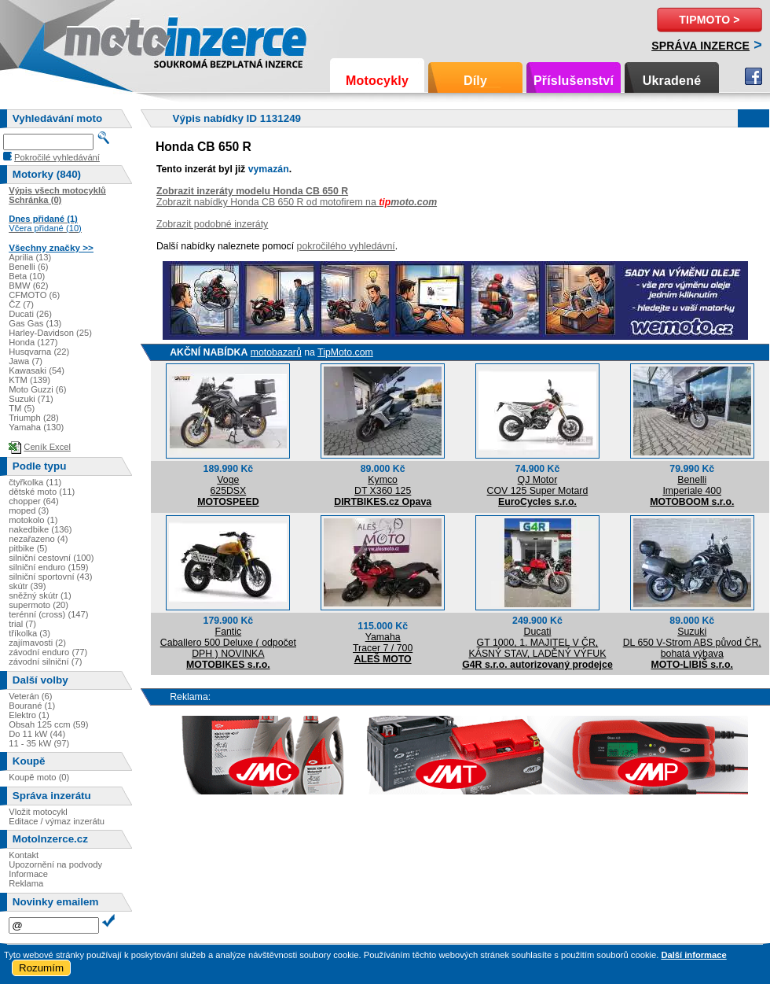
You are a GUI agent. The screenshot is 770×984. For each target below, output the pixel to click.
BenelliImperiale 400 (691, 485)
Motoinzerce (97, 39)
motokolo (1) (33, 520)
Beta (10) (27, 276)
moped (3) (29, 510)
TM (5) (22, 408)
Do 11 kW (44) (37, 734)
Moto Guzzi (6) (37, 389)
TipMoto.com (345, 352)
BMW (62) (28, 285)
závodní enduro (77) (48, 652)
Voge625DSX (228, 485)
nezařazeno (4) (38, 539)
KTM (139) (29, 380)
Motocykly (377, 80)
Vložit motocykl (38, 811)
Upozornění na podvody (55, 864)
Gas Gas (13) (35, 323)
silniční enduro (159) (48, 567)
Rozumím (41, 968)
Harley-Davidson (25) (50, 332)
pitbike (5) (28, 548)
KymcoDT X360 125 (382, 485)
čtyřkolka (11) (35, 482)
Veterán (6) (30, 696)
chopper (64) (33, 501)
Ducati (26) (30, 314)
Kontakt (23, 855)
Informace (28, 874)
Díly (475, 80)
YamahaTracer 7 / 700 (382, 643)
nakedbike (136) (40, 529)
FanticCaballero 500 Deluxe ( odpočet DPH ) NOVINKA (228, 642)
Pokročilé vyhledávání (57, 157)
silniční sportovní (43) (50, 576)
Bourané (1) (32, 705)
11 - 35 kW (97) (39, 743)
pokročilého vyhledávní (346, 246)
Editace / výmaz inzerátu (56, 821)
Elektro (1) (29, 715)
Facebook (753, 76)
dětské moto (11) (42, 491)
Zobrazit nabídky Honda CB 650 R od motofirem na (296, 202)
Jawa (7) (25, 361)
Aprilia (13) (30, 257)
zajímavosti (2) (37, 642)
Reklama (26, 883)
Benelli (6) (28, 266)
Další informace (693, 955)
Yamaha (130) (36, 427)
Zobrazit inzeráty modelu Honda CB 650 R (252, 191)
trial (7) (22, 623)
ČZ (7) (21, 304)
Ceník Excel (47, 446)
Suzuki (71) (31, 399)
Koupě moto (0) (39, 777)
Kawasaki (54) (36, 370)
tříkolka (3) (29, 633)
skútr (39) (27, 586)
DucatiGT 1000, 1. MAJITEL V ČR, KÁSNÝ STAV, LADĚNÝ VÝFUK (537, 642)
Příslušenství (574, 80)
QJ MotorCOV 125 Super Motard (537, 485)
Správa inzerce (700, 45)
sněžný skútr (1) (40, 595)
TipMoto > (709, 19)
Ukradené (672, 80)
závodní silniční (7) (45, 661)
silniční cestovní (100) (51, 557)
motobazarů (276, 352)
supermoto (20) (38, 605)
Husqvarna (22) (39, 351)
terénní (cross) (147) (48, 614)
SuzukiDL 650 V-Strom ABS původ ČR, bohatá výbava (692, 642)
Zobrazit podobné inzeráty (212, 224)
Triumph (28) (34, 417)
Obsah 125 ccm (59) (48, 724)
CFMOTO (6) (34, 295)
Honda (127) (33, 342)
